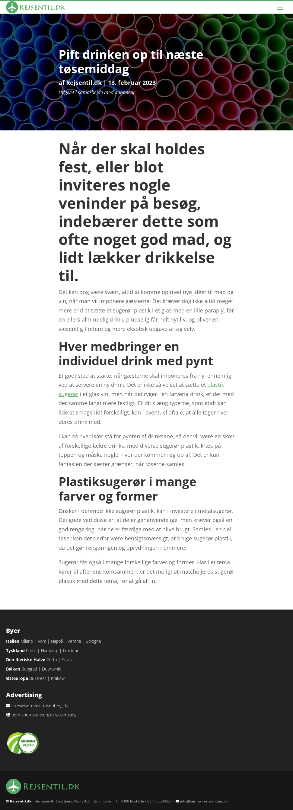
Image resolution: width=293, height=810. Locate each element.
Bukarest (37, 678)
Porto (31, 650)
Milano (27, 641)
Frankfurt (71, 650)
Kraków (58, 678)
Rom (42, 641)
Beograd (29, 669)
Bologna (93, 641)
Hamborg (49, 650)
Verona (74, 641)
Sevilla (67, 659)
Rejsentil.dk (84, 82)
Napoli (57, 641)
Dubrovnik (51, 669)
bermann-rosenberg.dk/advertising (43, 715)
